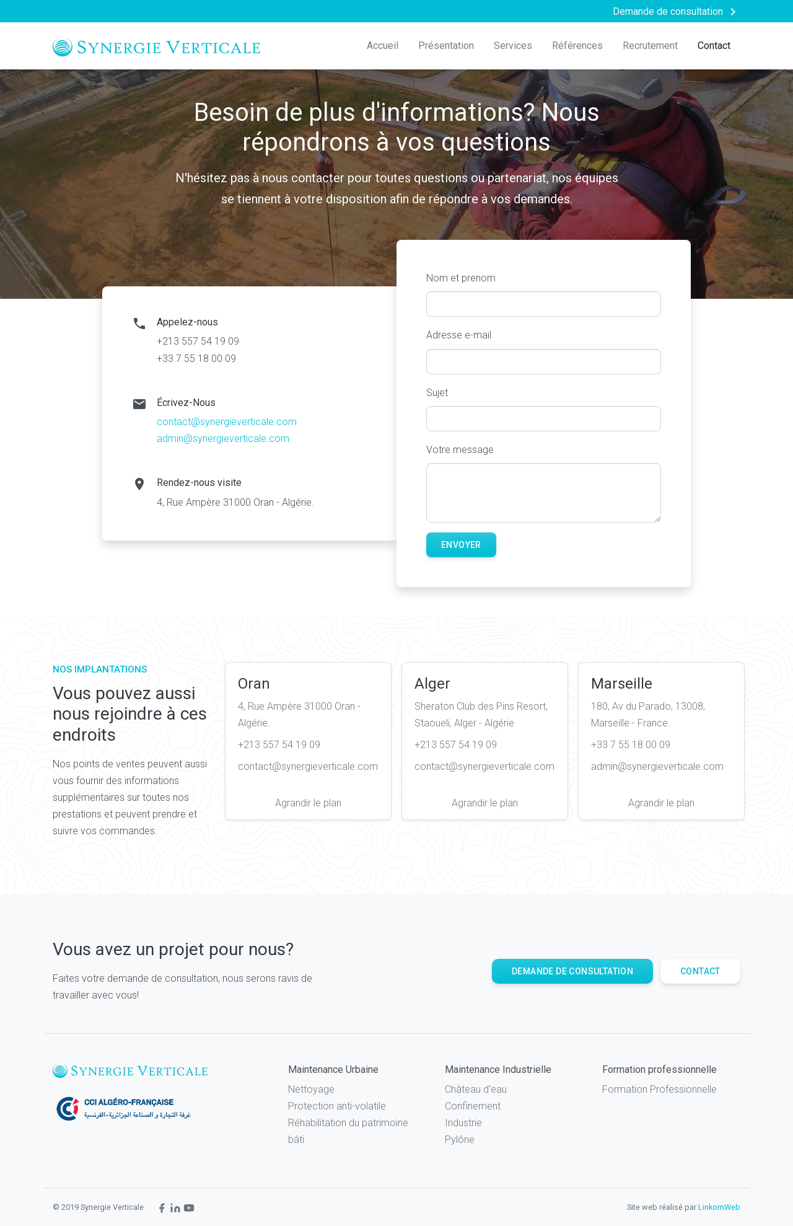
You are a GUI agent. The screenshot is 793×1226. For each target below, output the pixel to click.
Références (577, 45)
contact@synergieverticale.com (227, 422)
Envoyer (461, 545)
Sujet (437, 393)
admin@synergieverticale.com (223, 438)
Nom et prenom (461, 278)
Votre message (460, 450)
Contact (714, 45)
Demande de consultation (572, 971)
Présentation (446, 45)
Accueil (382, 45)
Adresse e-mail (458, 335)
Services (513, 45)
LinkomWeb (719, 1207)
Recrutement (650, 45)
